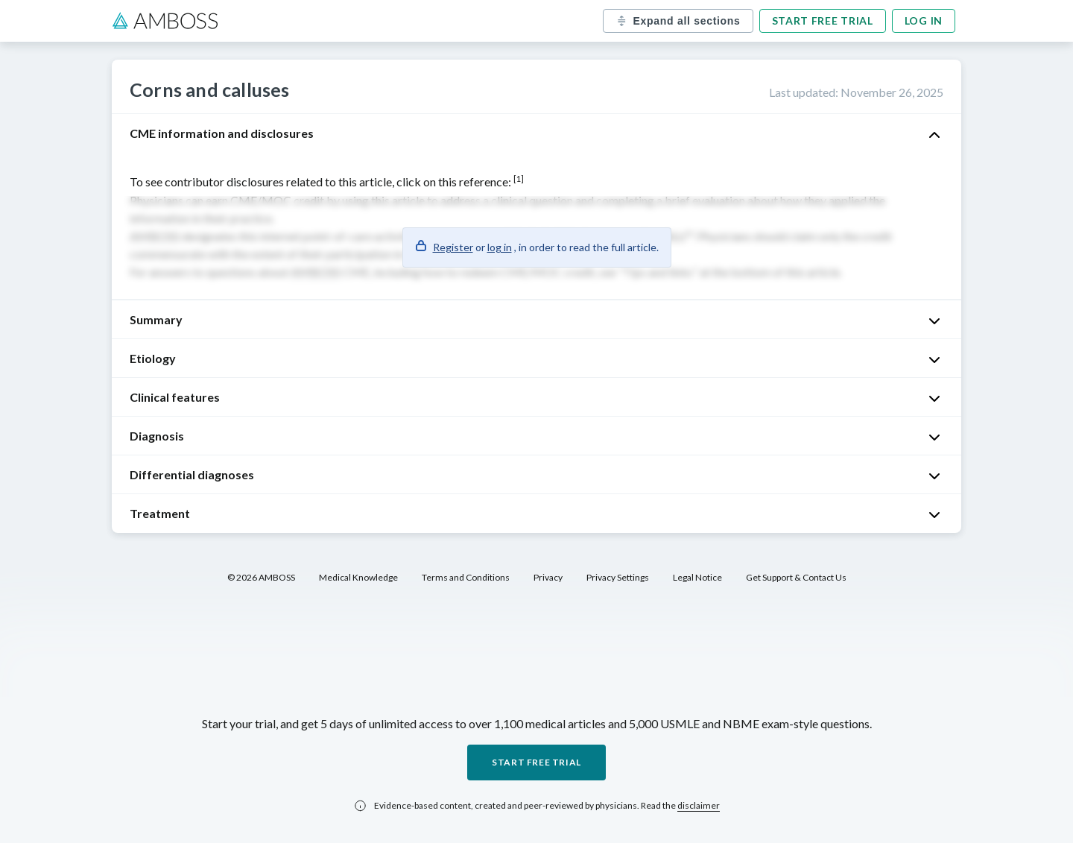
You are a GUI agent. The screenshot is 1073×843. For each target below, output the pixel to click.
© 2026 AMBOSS (261, 577)
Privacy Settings (617, 577)
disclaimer (698, 805)
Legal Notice (697, 577)
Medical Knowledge (358, 577)
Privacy (548, 577)
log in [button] (499, 247)
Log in (924, 20)
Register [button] (453, 247)
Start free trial (822, 20)
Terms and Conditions (466, 577)
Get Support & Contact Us (796, 577)
